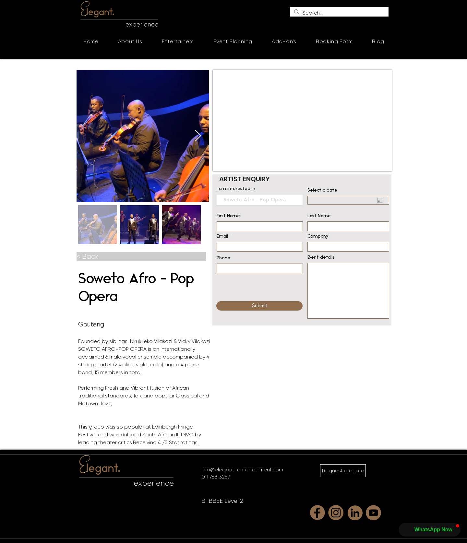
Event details (320, 257)
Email (222, 236)
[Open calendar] (379, 200)
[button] (177, 41)
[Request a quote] (343, 470)
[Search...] (339, 13)
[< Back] (141, 256)
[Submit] (259, 306)
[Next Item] (198, 136)
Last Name (319, 216)
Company (318, 236)
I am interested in (236, 189)
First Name (228, 216)
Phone (223, 258)
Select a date (322, 190)
